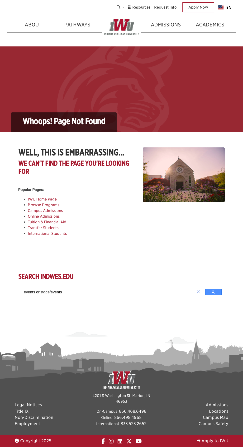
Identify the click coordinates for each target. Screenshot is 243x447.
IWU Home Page (42, 199)
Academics (210, 25)
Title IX (22, 411)
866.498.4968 (128, 417)
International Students (47, 233)
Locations (218, 411)
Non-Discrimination (34, 417)
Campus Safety (213, 423)
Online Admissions (44, 216)
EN (225, 7)
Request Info (165, 7)
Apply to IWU (212, 440)
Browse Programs (43, 205)
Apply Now (198, 7)
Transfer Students (43, 228)
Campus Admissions (45, 210)
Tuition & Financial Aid (47, 222)
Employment (27, 423)
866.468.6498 (132, 411)
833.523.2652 (134, 423)
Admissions (166, 25)
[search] (108, 292)
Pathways (77, 25)
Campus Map (215, 417)
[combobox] (225, 7)
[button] (198, 292)
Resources (139, 7)
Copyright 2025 (33, 440)
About (33, 25)
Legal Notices (28, 404)
